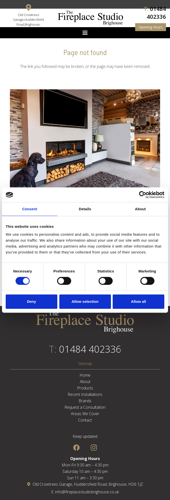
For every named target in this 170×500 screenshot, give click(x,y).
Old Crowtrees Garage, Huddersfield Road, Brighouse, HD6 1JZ (85, 484)
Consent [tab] (29, 209)
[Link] (90, 18)
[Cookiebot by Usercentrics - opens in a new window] (142, 194)
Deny (31, 301)
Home (85, 375)
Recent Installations (85, 394)
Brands (85, 401)
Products (85, 388)
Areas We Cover (85, 413)
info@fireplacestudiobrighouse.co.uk (87, 492)
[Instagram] (94, 448)
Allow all (138, 301)
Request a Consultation (85, 407)
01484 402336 (90, 349)
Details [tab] (85, 209)
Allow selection (84, 301)
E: (53, 492)
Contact (85, 420)
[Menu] (85, 33)
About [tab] (140, 209)
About (85, 381)
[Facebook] (76, 448)
